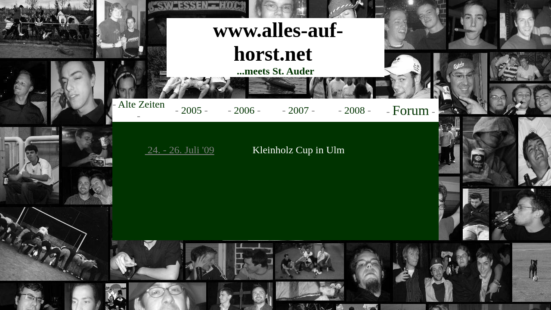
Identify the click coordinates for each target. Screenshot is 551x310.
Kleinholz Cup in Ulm (298, 149)
